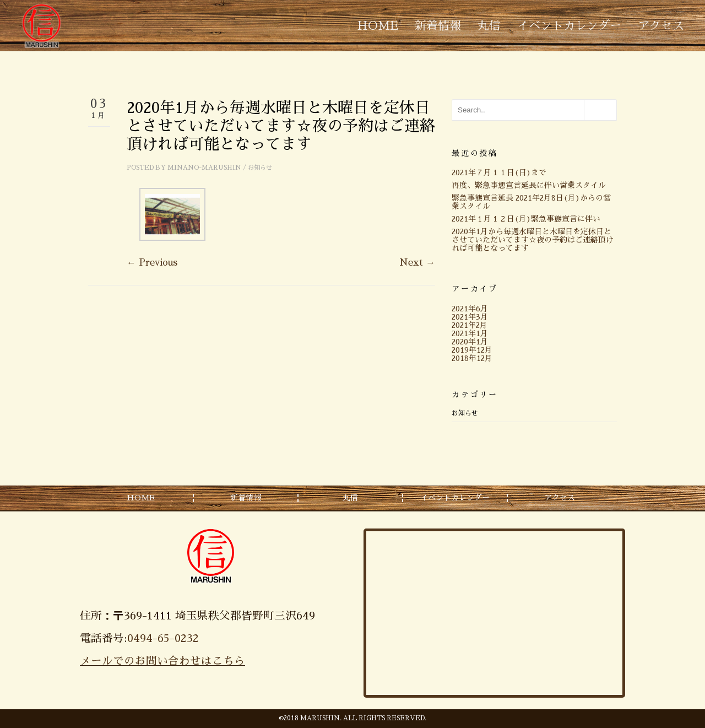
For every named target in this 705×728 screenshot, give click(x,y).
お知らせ (260, 168)
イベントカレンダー (569, 25)
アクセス (661, 25)
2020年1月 (470, 342)
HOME (377, 25)
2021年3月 (470, 317)
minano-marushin (204, 168)
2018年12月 (472, 358)
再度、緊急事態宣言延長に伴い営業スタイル (529, 185)
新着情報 (438, 25)
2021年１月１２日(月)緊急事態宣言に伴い (526, 219)
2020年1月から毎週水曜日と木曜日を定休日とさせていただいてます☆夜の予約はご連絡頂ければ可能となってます (533, 240)
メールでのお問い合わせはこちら (162, 661)
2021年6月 (470, 308)
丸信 (489, 25)
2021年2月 (469, 325)
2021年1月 (470, 333)
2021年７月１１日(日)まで (499, 172)
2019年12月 (472, 350)
